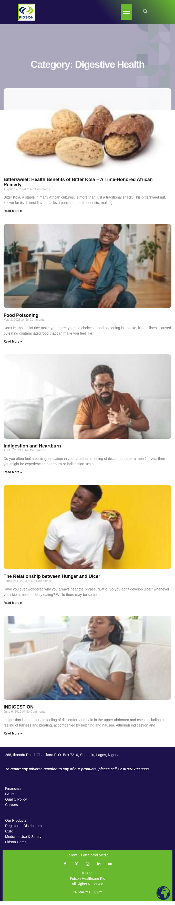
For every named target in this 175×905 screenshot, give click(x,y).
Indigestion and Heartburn (32, 449)
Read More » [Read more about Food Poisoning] (13, 345)
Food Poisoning (21, 318)
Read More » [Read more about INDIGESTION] (13, 737)
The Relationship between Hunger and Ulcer (52, 580)
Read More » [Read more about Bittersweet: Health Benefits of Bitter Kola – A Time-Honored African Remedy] (13, 215)
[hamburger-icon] (126, 12)
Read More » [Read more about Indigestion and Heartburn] (13, 476)
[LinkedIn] (98, 867)
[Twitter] (76, 867)
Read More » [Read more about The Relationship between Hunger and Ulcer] (13, 606)
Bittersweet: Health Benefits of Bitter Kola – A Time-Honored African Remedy (78, 186)
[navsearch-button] (145, 12)
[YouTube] (110, 867)
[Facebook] (65, 867)
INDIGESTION (19, 710)
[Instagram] (87, 867)
